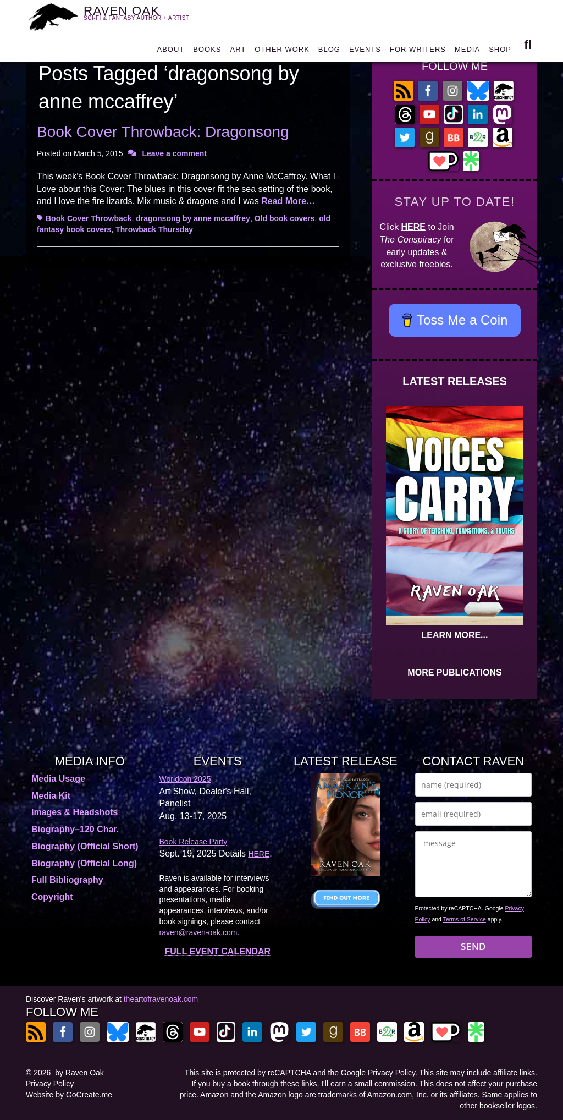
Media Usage (58, 778)
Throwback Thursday (154, 229)
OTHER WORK (282, 52)
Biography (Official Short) (85, 846)
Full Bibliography (67, 880)
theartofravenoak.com (161, 999)
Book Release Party (193, 841)
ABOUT (170, 52)
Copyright (52, 897)
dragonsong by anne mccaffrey (193, 218)
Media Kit (50, 795)
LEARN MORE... (455, 635)
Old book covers (285, 218)
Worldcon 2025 (185, 779)
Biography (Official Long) (84, 863)
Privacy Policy (50, 1083)
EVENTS (365, 52)
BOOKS (207, 52)
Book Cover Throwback (88, 218)
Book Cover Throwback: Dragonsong (163, 131)
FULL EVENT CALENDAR (217, 951)
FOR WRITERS (418, 52)
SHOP (500, 52)
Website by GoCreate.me (69, 1094)
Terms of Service (464, 919)
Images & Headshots (74, 812)
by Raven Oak (79, 1072)
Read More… (288, 201)
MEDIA (467, 52)
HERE (413, 227)
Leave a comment (174, 153)
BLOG (329, 52)
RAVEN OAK (143, 17)
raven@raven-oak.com (198, 932)
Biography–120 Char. (75, 829)
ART (238, 52)
